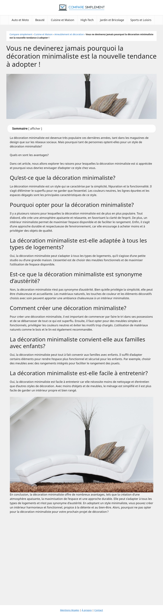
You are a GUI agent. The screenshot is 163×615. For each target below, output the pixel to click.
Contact (98, 610)
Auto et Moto (20, 20)
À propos (87, 610)
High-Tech (87, 20)
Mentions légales (69, 610)
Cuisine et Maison (62, 20)
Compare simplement (21, 34)
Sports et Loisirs (140, 20)
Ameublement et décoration (69, 34)
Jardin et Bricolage (112, 20)
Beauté (39, 20)
